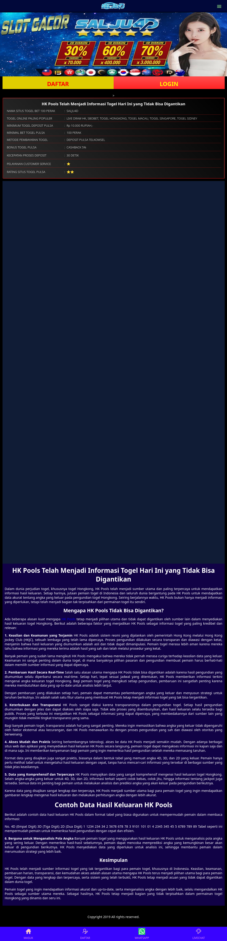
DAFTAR (58, 84)
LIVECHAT (198, 934)
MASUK (28, 934)
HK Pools (68, 619)
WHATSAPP (142, 934)
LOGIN (169, 84)
